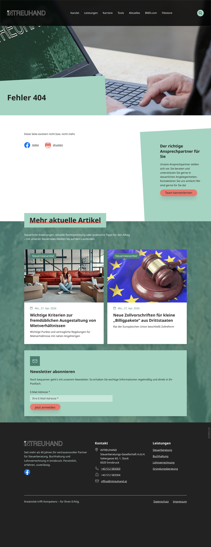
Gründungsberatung (165, 469)
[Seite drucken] (54, 145)
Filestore (167, 13)
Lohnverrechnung (163, 462)
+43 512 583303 (111, 469)
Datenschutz (161, 501)
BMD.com (151, 13)
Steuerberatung (162, 450)
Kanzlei (74, 13)
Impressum (180, 501)
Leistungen (91, 13)
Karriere (108, 13)
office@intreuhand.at (114, 481)
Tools (121, 13)
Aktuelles (134, 13)
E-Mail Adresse (40, 392)
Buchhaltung (160, 456)
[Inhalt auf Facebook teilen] (31, 145)
